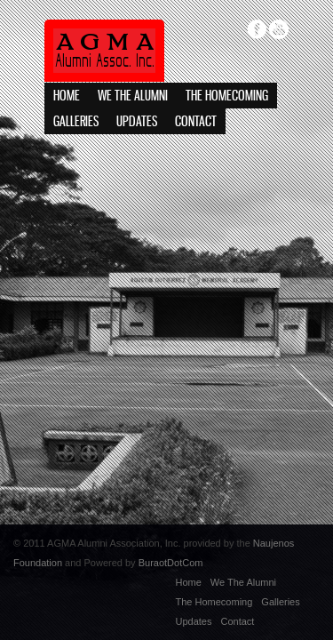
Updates (136, 122)
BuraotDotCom (171, 562)
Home (66, 96)
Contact (196, 122)
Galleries (76, 122)
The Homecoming (227, 96)
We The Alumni (133, 96)
